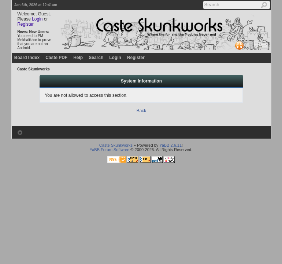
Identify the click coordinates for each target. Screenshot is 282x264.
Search (96, 57)
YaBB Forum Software (110, 149)
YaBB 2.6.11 (170, 145)
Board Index (27, 57)
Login (37, 19)
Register (25, 24)
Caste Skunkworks (33, 69)
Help (78, 57)
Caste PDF (56, 57)
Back (141, 110)
